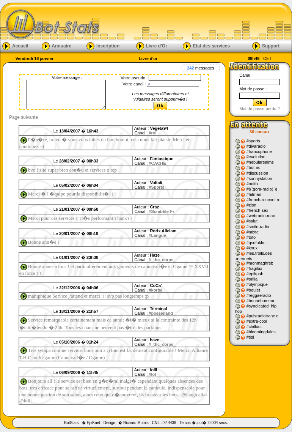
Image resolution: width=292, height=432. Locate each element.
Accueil (20, 45)
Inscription (107, 45)
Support (270, 45)
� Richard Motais (133, 423)
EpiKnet (93, 423)
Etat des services (211, 45)
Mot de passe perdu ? (259, 108)
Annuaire (61, 45)
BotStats (71, 423)
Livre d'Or (156, 45)
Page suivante (23, 117)
